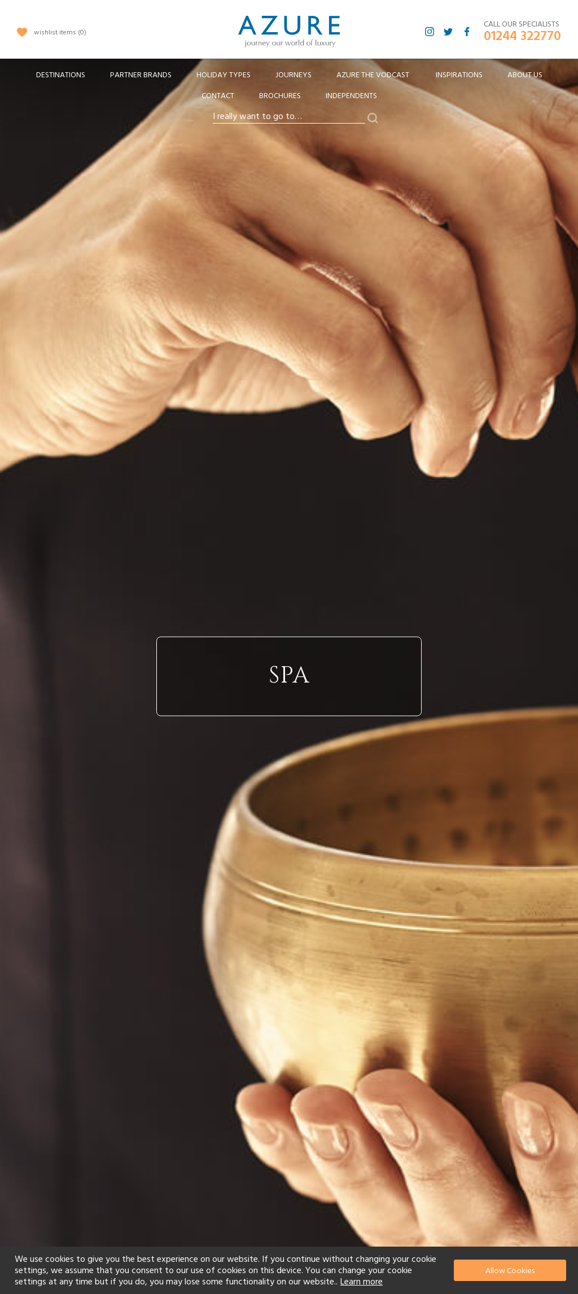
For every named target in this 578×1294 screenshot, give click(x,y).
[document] (290, 1270)
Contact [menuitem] (218, 96)
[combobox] (289, 117)
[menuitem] (60, 75)
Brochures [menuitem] (280, 96)
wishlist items (60, 32)
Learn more (361, 1281)
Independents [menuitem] (351, 96)
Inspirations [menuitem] (459, 75)
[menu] (289, 89)
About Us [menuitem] (524, 75)
